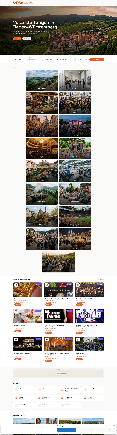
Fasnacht (38, 402)
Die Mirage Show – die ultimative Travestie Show (57, 173)
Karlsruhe (82, 202)
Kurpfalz (62, 404)
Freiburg (15, 398)
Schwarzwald (63, 417)
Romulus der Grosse (19, 199)
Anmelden (70, 359)
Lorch (50, 231)
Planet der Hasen (80, 227)
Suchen (97, 59)
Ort (29, 57)
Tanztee (16, 173)
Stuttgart (15, 396)
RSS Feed (85, 404)
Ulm (14, 410)
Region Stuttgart (64, 413)
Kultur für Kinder (40, 410)
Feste (37, 404)
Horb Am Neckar (53, 202)
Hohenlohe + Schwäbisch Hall (67, 400)
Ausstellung (39, 398)
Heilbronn (20, 201)
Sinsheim (51, 174)
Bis (75, 57)
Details (18, 179)
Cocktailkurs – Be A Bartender (22, 227)
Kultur (69, 158)
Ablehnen (86, 430)
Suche (26, 38)
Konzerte (37, 158)
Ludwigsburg (16, 406)
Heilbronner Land (64, 398)
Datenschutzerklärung (88, 402)
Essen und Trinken (40, 400)
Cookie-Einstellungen (88, 406)
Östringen (82, 174)
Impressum (85, 400)
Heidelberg (16, 400)
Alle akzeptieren (66, 430)
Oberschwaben (63, 408)
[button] (114, 426)
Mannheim (15, 404)
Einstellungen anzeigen (105, 430)
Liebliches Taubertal (64, 406)
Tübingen (15, 408)
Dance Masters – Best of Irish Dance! (85, 173)
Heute (98, 3)
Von (60, 57)
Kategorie (16, 57)
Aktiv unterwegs (40, 396)
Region (45, 57)
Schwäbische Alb (64, 415)
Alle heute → (101, 154)
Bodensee (62, 396)
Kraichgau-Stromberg (65, 402)
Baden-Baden (22, 174)
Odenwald (62, 410)
